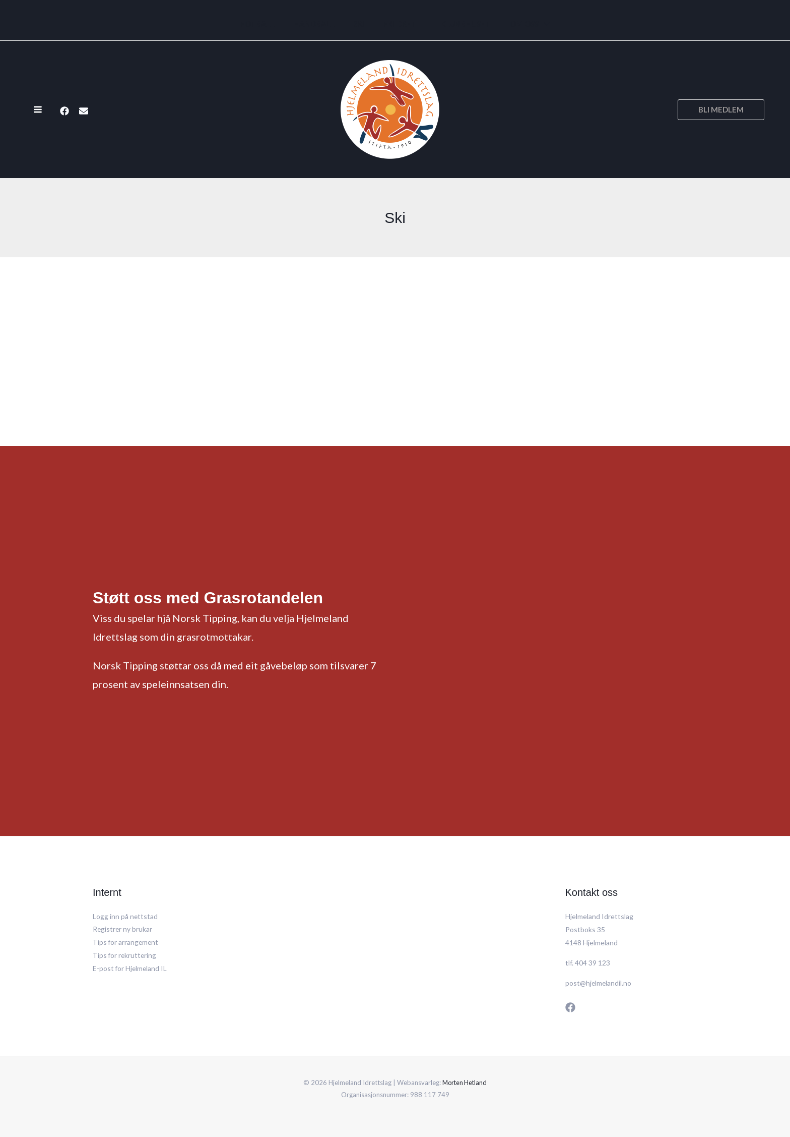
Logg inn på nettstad (125, 916)
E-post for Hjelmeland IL (130, 968)
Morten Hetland (464, 1082)
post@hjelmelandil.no (598, 983)
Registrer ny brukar (123, 929)
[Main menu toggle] (38, 110)
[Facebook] (64, 110)
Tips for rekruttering (125, 955)
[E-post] (83, 110)
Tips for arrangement (126, 942)
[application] (534, 24)
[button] (721, 109)
